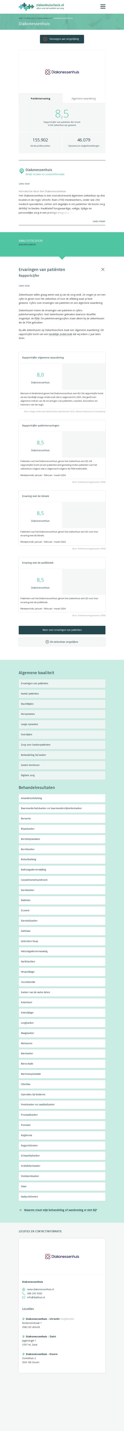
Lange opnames (29, 724)
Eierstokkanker (29, 920)
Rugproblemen (29, 1145)
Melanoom (26, 1043)
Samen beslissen (30, 765)
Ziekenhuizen (29, 18)
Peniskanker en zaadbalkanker (38, 1104)
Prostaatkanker (29, 1114)
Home (21, 18)
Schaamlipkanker (30, 1155)
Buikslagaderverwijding (33, 869)
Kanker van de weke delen (35, 992)
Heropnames (28, 714)
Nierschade (27, 1063)
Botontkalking (28, 859)
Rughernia (26, 1135)
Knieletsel (26, 1002)
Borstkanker (28, 849)
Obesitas (25, 1084)
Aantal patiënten (30, 693)
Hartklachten (28, 961)
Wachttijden (27, 704)
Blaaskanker (28, 828)
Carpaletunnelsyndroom (34, 879)
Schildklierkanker (30, 1165)
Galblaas (25, 931)
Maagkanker (27, 1033)
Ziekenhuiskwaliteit (44, 18)
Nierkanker (27, 1053)
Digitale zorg (28, 775)
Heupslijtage (28, 971)
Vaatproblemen (29, 1196)
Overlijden (26, 734)
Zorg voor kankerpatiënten (35, 744)
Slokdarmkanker (30, 1176)
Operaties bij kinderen (33, 1094)
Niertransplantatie (31, 1074)
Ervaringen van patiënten (34, 683)
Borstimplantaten (30, 839)
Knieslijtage (27, 1012)
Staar (24, 1186)
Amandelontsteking (31, 798)
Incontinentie (28, 982)
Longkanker (27, 1022)
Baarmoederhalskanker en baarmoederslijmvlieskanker (51, 808)
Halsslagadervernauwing (34, 951)
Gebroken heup (29, 941)
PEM (37, 318)
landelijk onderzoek (60, 334)
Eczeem (25, 910)
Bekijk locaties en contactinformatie (45, 174)
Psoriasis (26, 1125)
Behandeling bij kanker (33, 755)
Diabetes (25, 900)
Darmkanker (27, 890)
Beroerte (26, 818)
